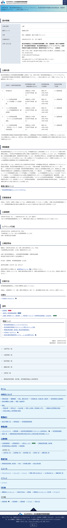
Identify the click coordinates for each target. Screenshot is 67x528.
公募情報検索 (6, 443)
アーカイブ (56, 492)
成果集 (29, 492)
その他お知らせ (49, 473)
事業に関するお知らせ (36, 473)
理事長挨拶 (5, 399)
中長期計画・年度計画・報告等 (39, 399)
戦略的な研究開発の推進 (53, 408)
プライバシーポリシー (35, 521)
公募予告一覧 (7, 452)
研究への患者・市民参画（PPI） (35, 408)
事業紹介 (4, 417)
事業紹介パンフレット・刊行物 (42, 492)
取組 (3, 405)
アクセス (29, 501)
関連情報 (22, 446)
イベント (24, 473)
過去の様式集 (37, 463)
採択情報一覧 (27, 452)
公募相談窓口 (16, 443)
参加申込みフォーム (24, 269)
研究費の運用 (27, 463)
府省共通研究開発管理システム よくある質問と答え (20, 335)
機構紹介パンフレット (8, 492)
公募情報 (4, 439)
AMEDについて (6, 394)
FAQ (19, 463)
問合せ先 (37, 501)
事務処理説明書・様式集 (45, 443)
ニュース (4, 468)
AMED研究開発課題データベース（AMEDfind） (35, 431)
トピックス (16, 473)
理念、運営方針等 (23, 399)
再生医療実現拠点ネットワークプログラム (14, 190)
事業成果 (4, 427)
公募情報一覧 (17, 452)
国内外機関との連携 (7, 401)
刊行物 (3, 487)
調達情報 (5, 501)
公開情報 (22, 501)
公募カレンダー (29, 443)
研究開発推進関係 (27, 421)
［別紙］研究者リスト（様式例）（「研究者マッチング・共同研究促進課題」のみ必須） (29, 315)
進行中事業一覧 (6, 421)
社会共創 (20, 408)
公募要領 (6, 310)
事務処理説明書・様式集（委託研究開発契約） (17, 330)
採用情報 (14, 501)
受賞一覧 (4, 433)
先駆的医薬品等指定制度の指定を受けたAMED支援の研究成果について (29, 433)
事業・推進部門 (20, 401)
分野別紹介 (16, 421)
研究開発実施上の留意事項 (9, 446)
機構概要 (13, 399)
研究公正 (13, 408)
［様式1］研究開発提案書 (11, 313)
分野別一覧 (36, 452)
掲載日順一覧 (45, 452)
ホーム (3, 389)
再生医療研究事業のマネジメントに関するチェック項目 (19, 327)
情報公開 (5, 408)
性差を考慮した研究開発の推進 (12, 410)
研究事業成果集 (57, 431)
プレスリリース (6, 431)
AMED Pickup (21, 492)
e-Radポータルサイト (9, 298)
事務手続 (4, 459)
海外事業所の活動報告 (57, 399)
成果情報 (15, 431)
